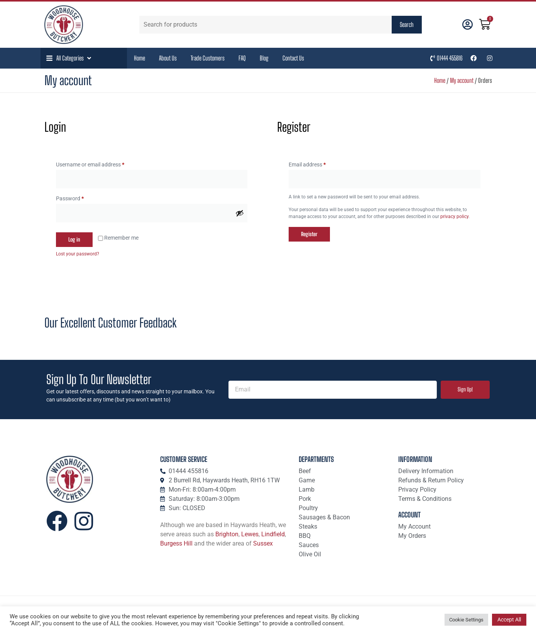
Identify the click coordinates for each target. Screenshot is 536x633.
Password (80, 197)
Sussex (263, 543)
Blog (264, 58)
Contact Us (293, 58)
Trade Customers (208, 58)
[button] (69, 58)
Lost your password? (77, 254)
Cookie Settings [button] (466, 620)
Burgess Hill (176, 543)
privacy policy (454, 216)
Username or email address (100, 163)
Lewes (250, 534)
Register (309, 234)
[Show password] (239, 213)
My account (461, 80)
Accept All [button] (509, 619)
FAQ (242, 58)
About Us (168, 58)
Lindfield (273, 534)
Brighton (226, 534)
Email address (318, 163)
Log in (74, 239)
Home (139, 58)
